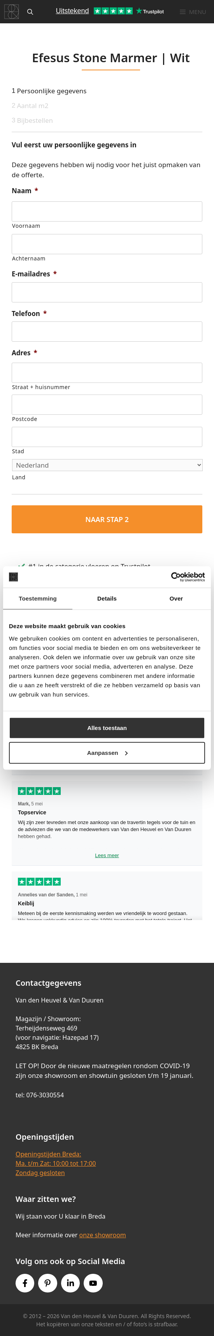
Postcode (24, 419)
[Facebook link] (25, 1283)
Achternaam (29, 258)
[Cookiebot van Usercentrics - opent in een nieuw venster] (171, 577)
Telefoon (29, 313)
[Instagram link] (70, 1283)
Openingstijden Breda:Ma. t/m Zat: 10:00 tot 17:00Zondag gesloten (56, 1163)
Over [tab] (176, 598)
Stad (18, 451)
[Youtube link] (93, 1283)
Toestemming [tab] (38, 598)
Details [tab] (107, 598)
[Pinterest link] (47, 1283)
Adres (24, 353)
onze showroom (102, 1235)
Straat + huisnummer (41, 387)
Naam (25, 191)
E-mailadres (34, 274)
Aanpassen (107, 752)
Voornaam (26, 225)
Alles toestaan (107, 727)
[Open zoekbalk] (30, 11)
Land (19, 477)
